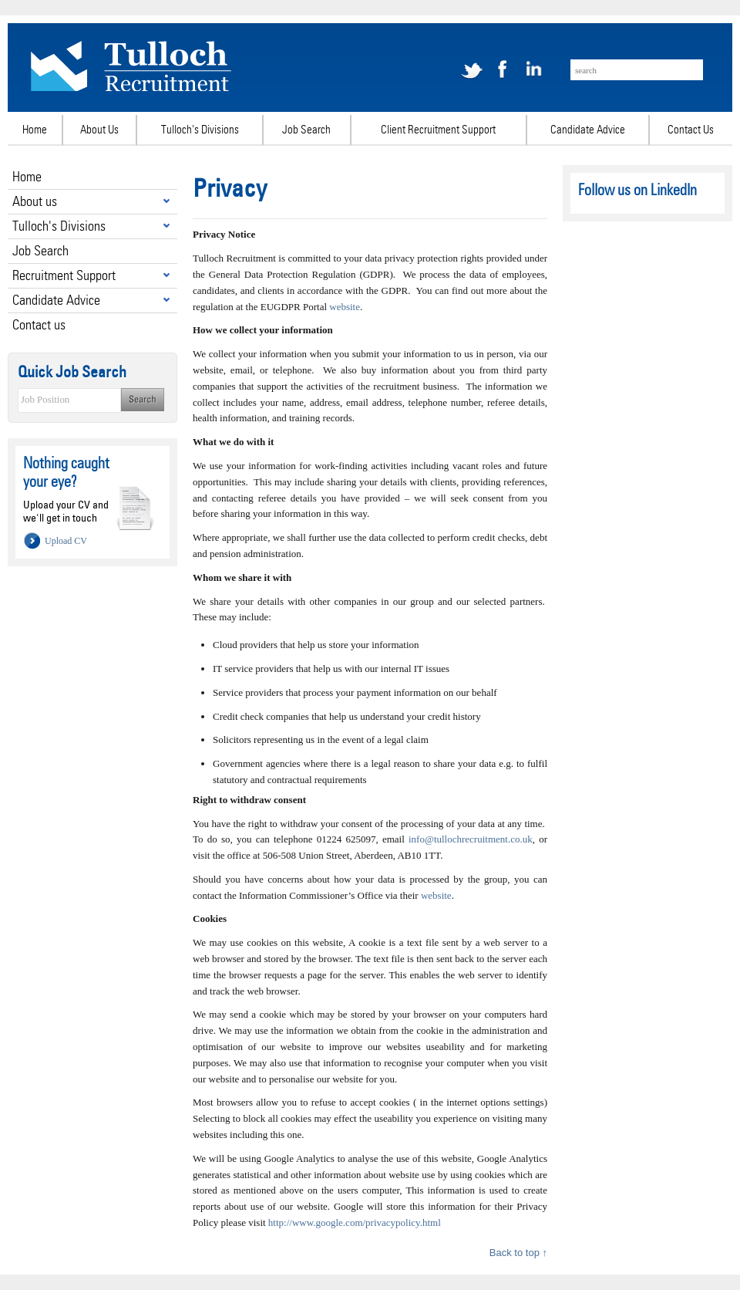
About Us (99, 130)
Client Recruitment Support (438, 130)
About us (34, 201)
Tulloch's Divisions (200, 130)
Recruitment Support (64, 275)
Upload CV (66, 540)
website (344, 306)
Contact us (39, 324)
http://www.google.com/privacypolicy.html (354, 1222)
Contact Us (691, 130)
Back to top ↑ (518, 1252)
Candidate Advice (587, 130)
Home (34, 130)
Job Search (306, 130)
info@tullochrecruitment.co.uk (471, 839)
